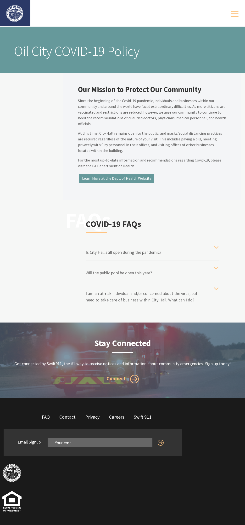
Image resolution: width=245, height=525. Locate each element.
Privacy (92, 417)
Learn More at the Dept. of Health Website (116, 178)
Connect (122, 379)
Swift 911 (142, 417)
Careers (116, 417)
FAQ (46, 417)
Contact (67, 417)
